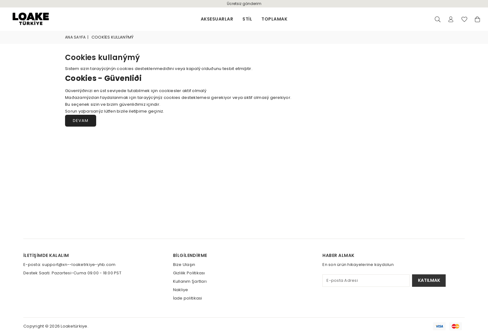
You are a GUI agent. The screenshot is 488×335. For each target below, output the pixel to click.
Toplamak (274, 19)
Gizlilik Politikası (189, 273)
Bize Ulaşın (184, 265)
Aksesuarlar (217, 19)
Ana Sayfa (75, 37)
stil (247, 19)
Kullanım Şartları (190, 281)
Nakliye (180, 290)
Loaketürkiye (74, 326)
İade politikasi (187, 298)
